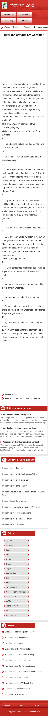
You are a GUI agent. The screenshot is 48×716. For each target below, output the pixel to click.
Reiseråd (24, 21)
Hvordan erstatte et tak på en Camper (17, 480)
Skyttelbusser (11, 597)
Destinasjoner (8, 14)
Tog (7, 610)
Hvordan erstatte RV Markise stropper (20, 666)
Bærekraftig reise (12, 573)
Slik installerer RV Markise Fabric (18, 649)
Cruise (8, 564)
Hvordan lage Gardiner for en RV (18, 689)
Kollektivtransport (12, 587)
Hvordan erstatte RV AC (14, 643)
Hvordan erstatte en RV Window (17, 660)
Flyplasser (10, 545)
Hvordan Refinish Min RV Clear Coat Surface (22, 399)
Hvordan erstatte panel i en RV (14, 486)
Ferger (8, 569)
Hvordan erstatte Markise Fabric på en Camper (23, 672)
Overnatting (8, 21)
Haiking (9, 578)
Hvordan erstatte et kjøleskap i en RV (17, 519)
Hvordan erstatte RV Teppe (13, 525)
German (7, 705)
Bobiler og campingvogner (16, 592)
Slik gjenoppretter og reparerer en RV (20, 632)
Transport (24, 14)
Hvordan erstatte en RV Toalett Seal (19, 683)
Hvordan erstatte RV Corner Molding (19, 655)
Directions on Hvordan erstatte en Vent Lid (21, 442)
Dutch (21, 705)
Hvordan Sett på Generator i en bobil (16, 501)
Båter (8, 550)
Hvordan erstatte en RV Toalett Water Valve (19, 474)
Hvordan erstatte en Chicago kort (17, 414)
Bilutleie (9, 559)
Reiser (15, 27)
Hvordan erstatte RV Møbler (16, 694)
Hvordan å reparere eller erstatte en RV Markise (21, 507)
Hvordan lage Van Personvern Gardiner (19, 428)
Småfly (8, 601)
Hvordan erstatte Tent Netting (13, 468)
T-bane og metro (12, 606)
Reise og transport (13, 615)
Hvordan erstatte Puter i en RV (17, 637)
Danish (36, 705)
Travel (7, 27)
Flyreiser (9, 541)
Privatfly (9, 583)
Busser (8, 555)
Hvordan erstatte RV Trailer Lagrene (16, 513)
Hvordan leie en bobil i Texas (16, 395)
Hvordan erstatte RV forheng (16, 677)
